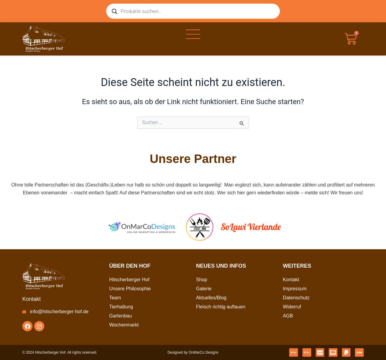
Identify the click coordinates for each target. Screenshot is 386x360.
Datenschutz (296, 297)
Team (115, 297)
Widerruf (292, 306)
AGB (288, 315)
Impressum (295, 288)
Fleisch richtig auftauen (221, 306)
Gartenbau (120, 315)
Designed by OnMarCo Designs (193, 352)
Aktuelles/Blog (211, 297)
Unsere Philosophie (130, 288)
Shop (201, 279)
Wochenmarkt (124, 324)
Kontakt (291, 279)
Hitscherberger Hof (129, 279)
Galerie (204, 288)
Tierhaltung (121, 306)
